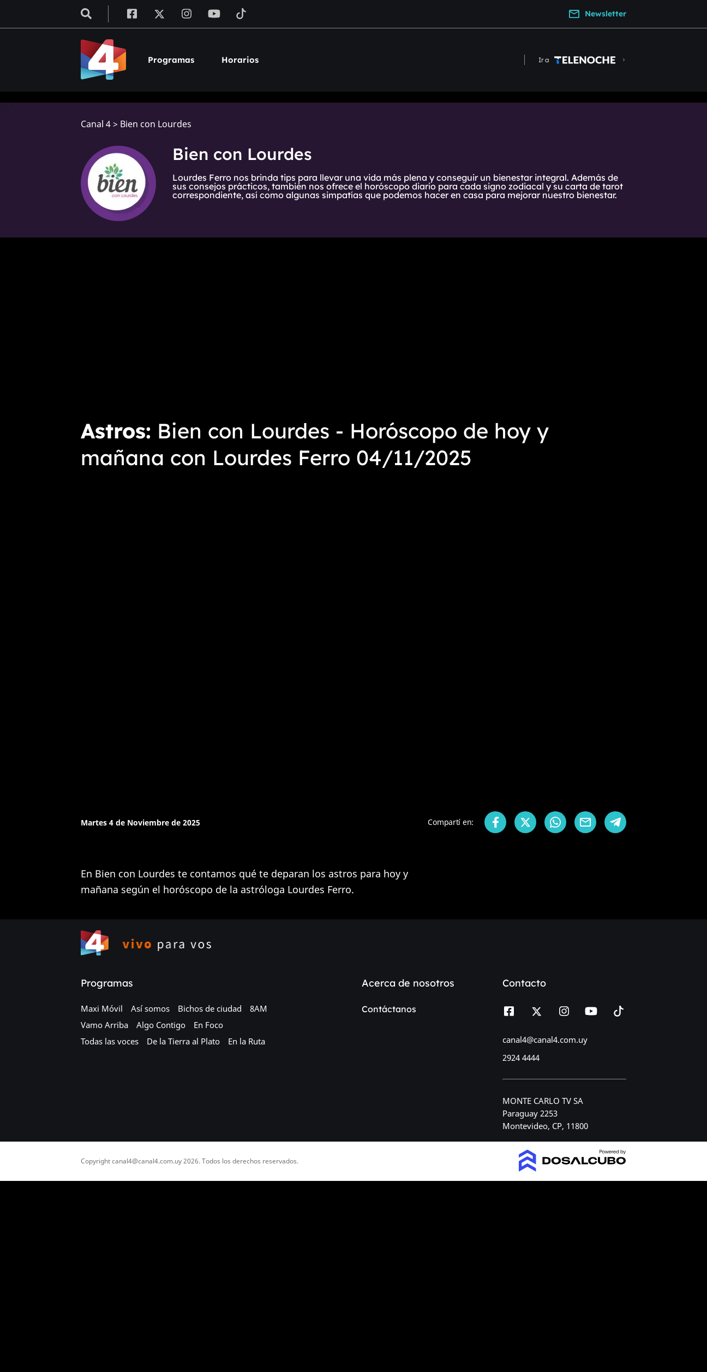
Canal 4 (96, 124)
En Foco (208, 1024)
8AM (258, 1008)
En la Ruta (246, 1041)
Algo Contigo (160, 1024)
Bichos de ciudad (210, 1008)
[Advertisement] (353, 327)
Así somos (150, 1008)
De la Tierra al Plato (183, 1041)
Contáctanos (389, 1008)
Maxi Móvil (102, 1008)
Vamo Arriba (104, 1024)
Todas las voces (110, 1041)
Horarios (240, 60)
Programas (171, 60)
